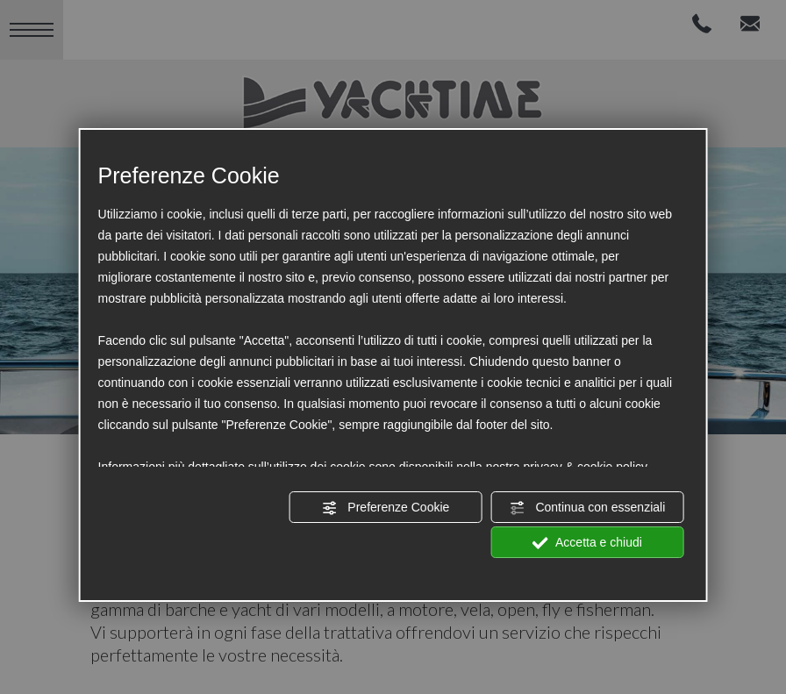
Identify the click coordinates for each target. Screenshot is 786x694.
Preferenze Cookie (385, 508)
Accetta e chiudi (587, 543)
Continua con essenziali (588, 508)
